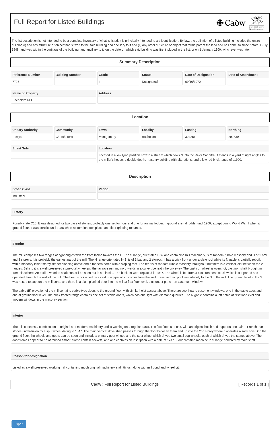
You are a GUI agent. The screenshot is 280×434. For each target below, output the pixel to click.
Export (18, 424)
